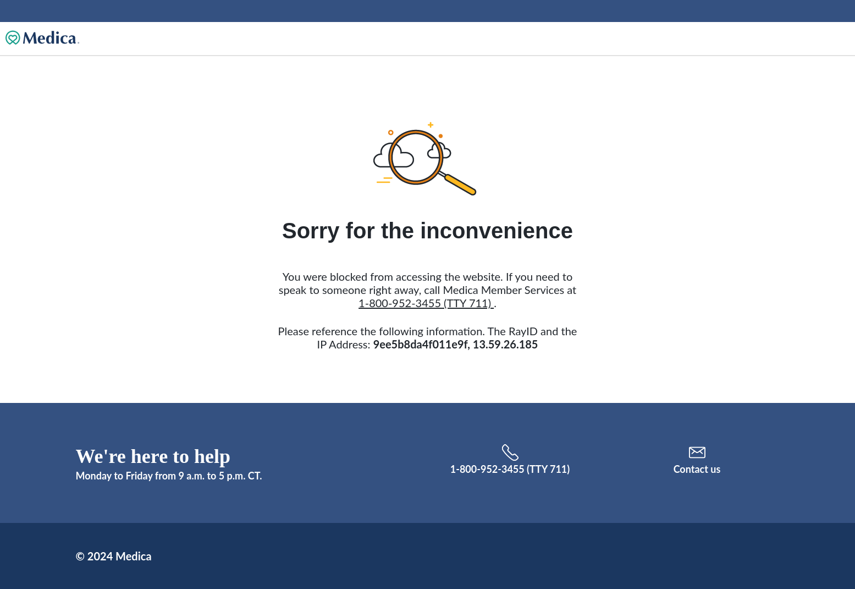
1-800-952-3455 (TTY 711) (426, 302)
